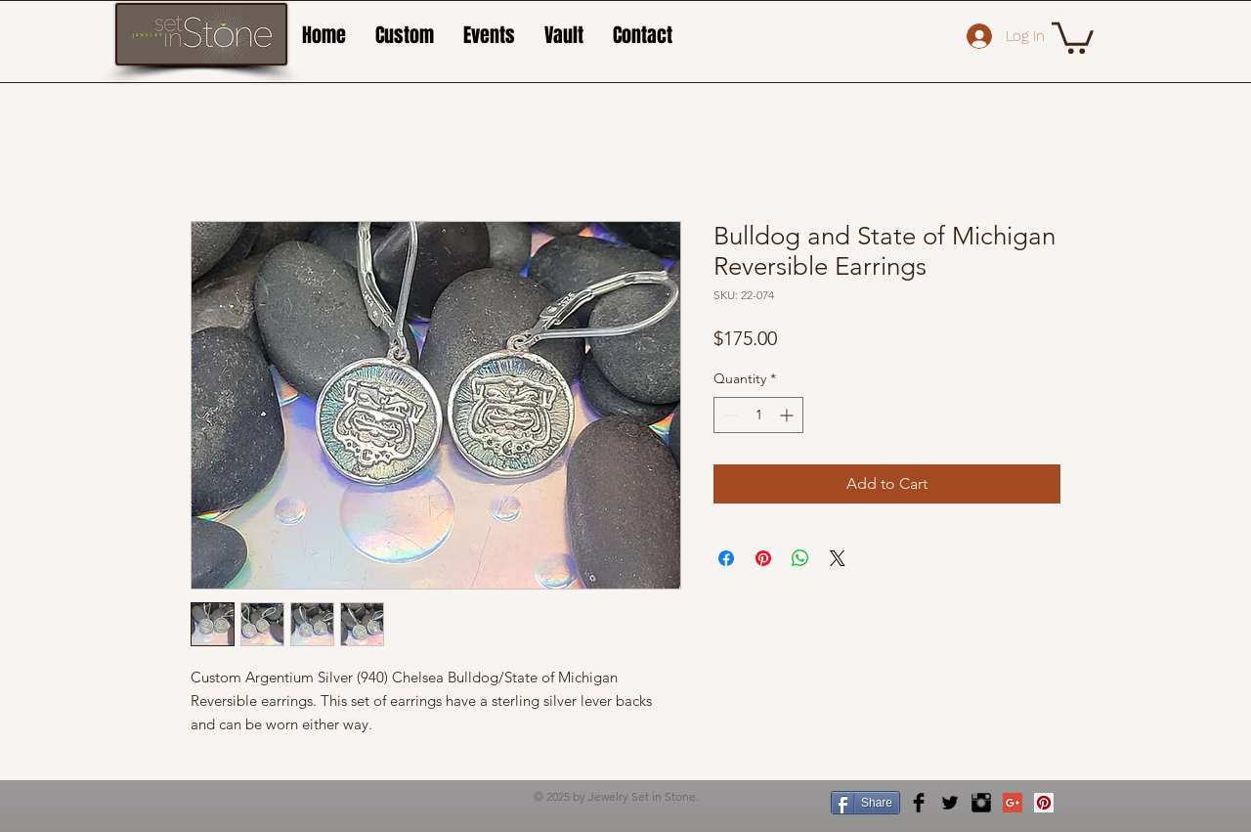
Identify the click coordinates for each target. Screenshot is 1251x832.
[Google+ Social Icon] (1012, 802)
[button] (1073, 36)
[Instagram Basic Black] (981, 802)
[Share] (865, 802)
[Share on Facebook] (726, 558)
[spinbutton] (758, 415)
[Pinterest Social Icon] (1044, 802)
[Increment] (788, 415)
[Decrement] (728, 415)
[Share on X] (837, 558)
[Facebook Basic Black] (918, 802)
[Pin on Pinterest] (763, 558)
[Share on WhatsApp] (800, 558)
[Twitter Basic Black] (950, 802)
